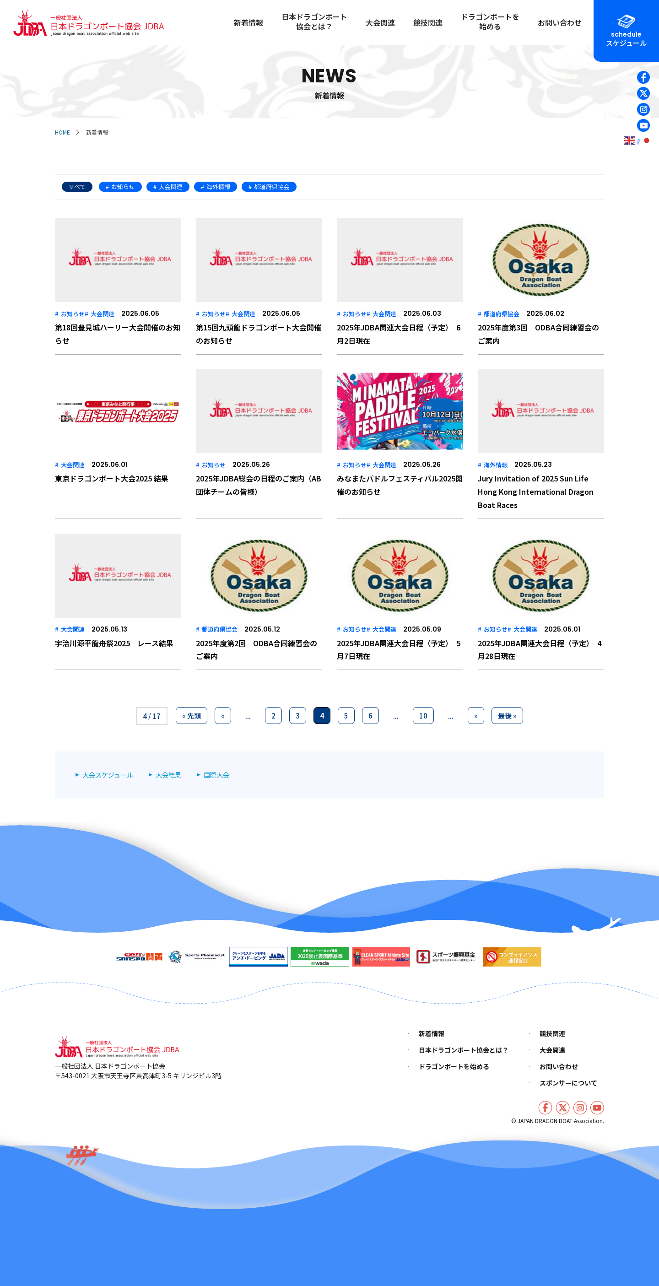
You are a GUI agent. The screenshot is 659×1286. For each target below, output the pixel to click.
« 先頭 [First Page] (191, 715)
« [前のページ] (223, 715)
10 (423, 715)
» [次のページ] (476, 715)
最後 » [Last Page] (507, 715)
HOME (62, 132)
